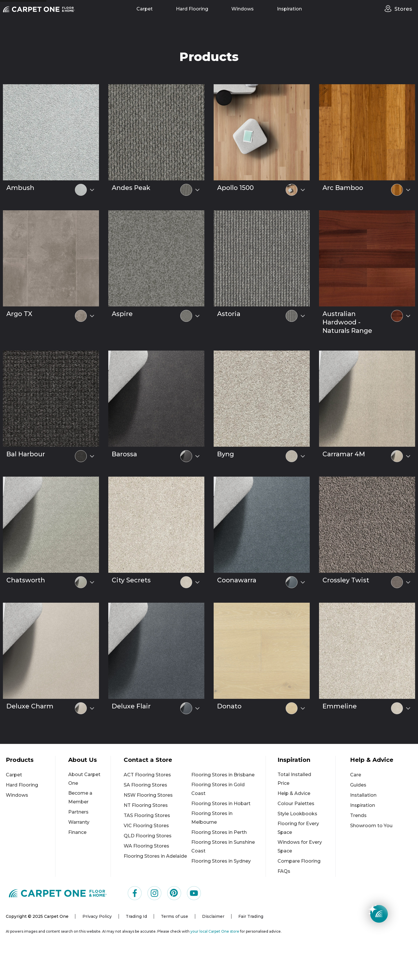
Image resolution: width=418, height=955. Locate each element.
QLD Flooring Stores (148, 836)
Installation (363, 795)
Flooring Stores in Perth (219, 832)
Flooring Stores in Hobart (221, 803)
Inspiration (289, 9)
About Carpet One (84, 779)
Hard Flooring (192, 9)
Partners (78, 812)
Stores (403, 9)
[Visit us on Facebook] (135, 893)
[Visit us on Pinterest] (174, 893)
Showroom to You (371, 825)
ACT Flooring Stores (147, 775)
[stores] (389, 8)
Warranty (78, 822)
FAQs (284, 871)
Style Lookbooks (297, 813)
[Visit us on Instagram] (154, 893)
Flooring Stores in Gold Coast (218, 789)
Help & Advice (294, 793)
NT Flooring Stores (146, 805)
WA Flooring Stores (146, 846)
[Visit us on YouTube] (194, 893)
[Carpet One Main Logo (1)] (58, 892)
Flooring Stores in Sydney (221, 861)
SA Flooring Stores (145, 785)
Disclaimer (213, 916)
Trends (358, 815)
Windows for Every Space (300, 846)
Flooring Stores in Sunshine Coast (223, 846)
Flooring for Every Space (298, 828)
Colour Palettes (296, 803)
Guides (358, 785)
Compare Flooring (299, 861)
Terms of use (174, 916)
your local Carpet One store (214, 931)
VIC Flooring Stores (146, 825)
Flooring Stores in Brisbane (223, 775)
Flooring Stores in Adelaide (155, 856)
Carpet (144, 9)
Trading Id (136, 916)
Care (355, 775)
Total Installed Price (294, 779)
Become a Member (80, 797)
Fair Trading (250, 916)
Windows (242, 9)
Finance (77, 832)
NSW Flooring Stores (148, 795)
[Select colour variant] (92, 189)
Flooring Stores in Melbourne (212, 818)
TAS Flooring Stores (147, 815)
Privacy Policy (97, 916)
